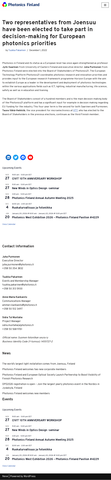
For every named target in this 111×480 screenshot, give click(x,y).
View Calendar (9, 224)
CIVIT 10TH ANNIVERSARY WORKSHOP (37, 179)
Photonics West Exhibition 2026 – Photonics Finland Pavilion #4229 (55, 218)
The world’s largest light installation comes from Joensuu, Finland (38, 364)
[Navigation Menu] (105, 5)
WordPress (30, 476)
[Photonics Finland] (20, 5)
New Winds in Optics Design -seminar (35, 189)
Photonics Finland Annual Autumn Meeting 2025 (42, 198)
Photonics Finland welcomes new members (26, 393)
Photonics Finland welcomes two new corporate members (34, 369)
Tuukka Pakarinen (17, 50)
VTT (75, 110)
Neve (5, 476)
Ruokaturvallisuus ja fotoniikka (32, 208)
